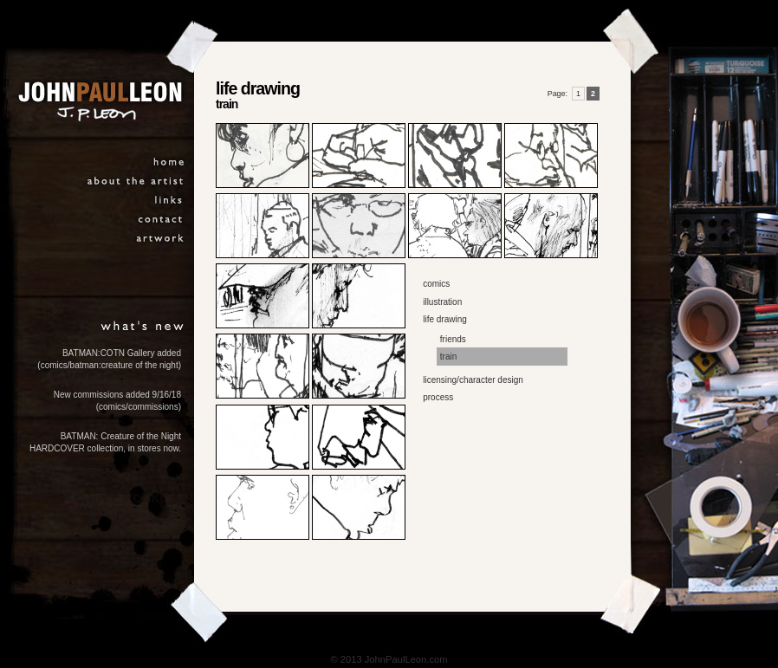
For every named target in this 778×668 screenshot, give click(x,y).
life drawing (445, 319)
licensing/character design (473, 380)
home (169, 164)
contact (161, 221)
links (169, 202)
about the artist (136, 183)
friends (453, 339)
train (448, 356)
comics (436, 284)
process (438, 397)
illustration (442, 302)
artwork (160, 240)
